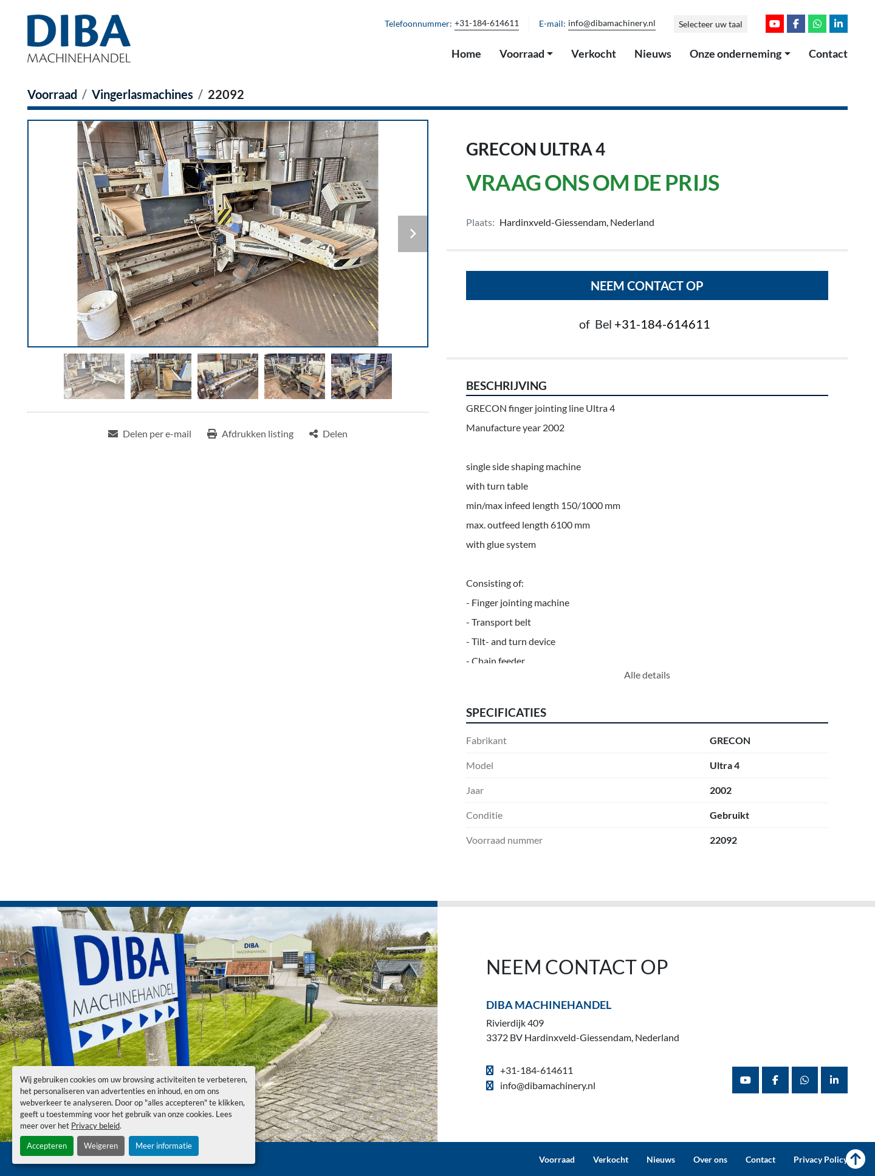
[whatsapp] (817, 24)
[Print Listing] (250, 433)
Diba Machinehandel (548, 1004)
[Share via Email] (149, 433)
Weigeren (101, 1145)
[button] (526, 54)
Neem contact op (647, 285)
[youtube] (775, 24)
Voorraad (521, 53)
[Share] (328, 433)
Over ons (710, 1159)
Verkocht (593, 53)
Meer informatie (164, 1145)
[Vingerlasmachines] (142, 94)
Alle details (647, 674)
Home (466, 53)
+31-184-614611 (487, 23)
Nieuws (652, 53)
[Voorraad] (52, 94)
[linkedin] (838, 24)
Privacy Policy (821, 1159)
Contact (828, 53)
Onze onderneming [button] (735, 53)
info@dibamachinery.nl (612, 23)
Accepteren (47, 1145)
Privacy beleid (95, 1125)
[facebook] (796, 24)
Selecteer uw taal (711, 24)
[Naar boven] (855, 1159)
